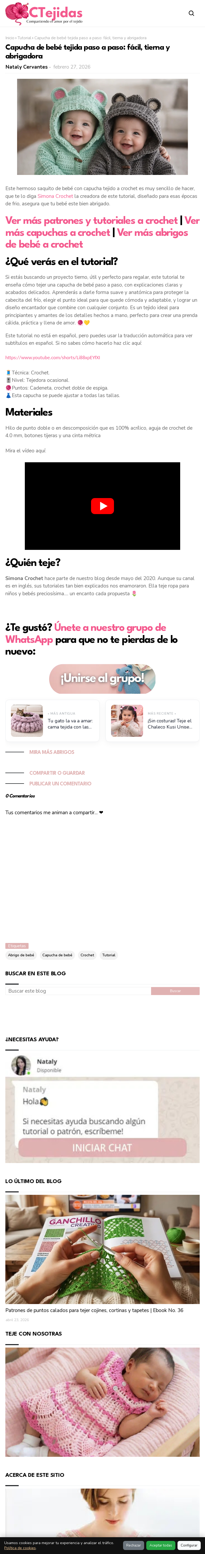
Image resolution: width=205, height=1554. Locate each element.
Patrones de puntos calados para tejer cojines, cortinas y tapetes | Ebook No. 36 (94, 1310)
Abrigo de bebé (21, 955)
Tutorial (24, 38)
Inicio (9, 38)
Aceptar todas (160, 1545)
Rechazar (133, 1545)
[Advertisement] (102, 1015)
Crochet (87, 955)
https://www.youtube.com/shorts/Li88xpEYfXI (52, 357)
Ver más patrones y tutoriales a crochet (91, 221)
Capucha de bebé (57, 955)
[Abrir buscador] (192, 13)
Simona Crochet (55, 196)
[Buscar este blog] (78, 991)
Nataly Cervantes (27, 67)
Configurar (189, 1545)
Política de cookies (20, 1548)
